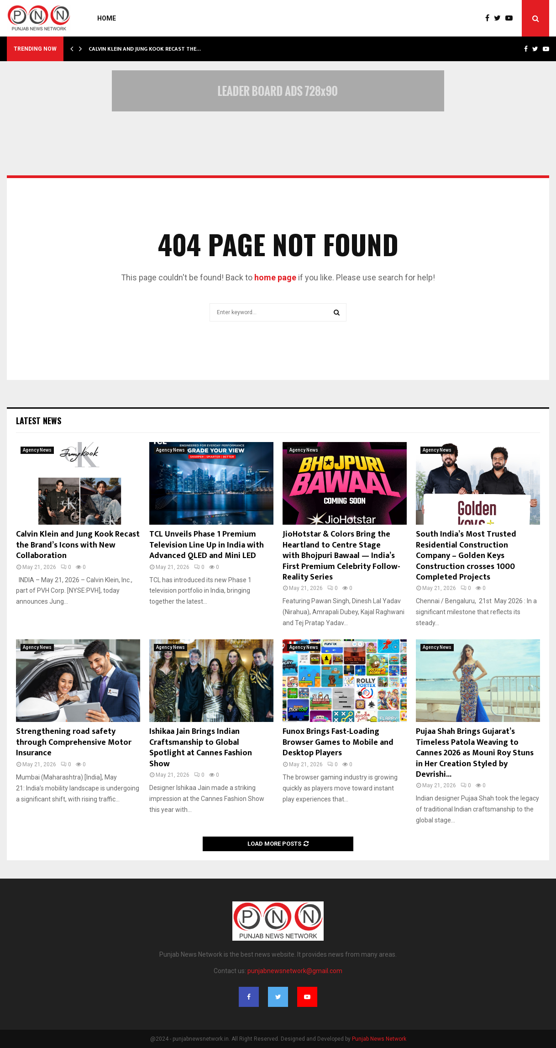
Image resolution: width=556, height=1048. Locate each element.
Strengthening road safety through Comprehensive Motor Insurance (73, 742)
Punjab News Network (379, 1039)
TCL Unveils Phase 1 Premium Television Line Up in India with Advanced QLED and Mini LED (206, 545)
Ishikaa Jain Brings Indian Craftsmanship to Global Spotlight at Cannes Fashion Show (200, 747)
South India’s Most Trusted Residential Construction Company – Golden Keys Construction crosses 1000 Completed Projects (466, 555)
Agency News (37, 450)
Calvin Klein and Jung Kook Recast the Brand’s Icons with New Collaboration (78, 545)
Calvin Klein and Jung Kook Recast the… (145, 48)
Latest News (38, 421)
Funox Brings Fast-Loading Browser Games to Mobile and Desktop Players (338, 742)
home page (275, 277)
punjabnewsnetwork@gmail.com (294, 970)
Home (106, 18)
